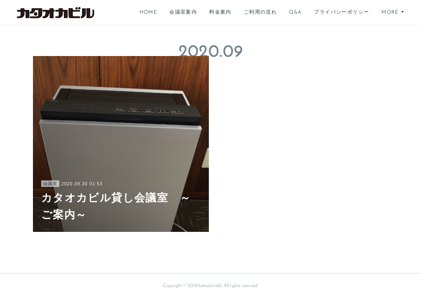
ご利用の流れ (260, 12)
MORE (389, 12)
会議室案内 (183, 12)
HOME (148, 12)
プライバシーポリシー (341, 12)
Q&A (295, 12)
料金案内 (220, 12)
